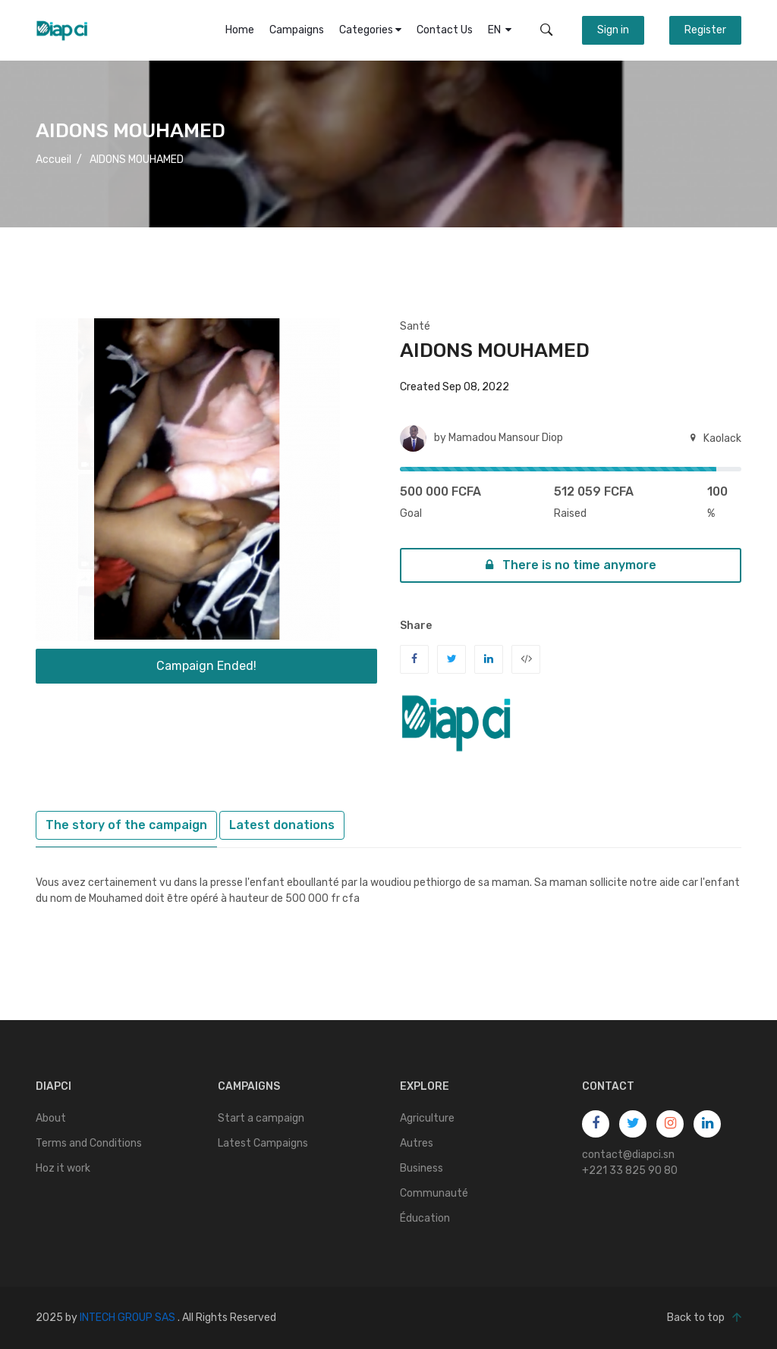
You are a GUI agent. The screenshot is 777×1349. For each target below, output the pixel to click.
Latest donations (282, 825)
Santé (415, 326)
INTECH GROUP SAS (127, 1317)
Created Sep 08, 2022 (454, 386)
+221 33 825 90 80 (630, 1170)
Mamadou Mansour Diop (505, 437)
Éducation (425, 1218)
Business (421, 1168)
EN (499, 29)
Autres (416, 1143)
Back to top (704, 1318)
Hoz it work (63, 1168)
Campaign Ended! (206, 666)
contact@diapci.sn (628, 1154)
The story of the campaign (126, 825)
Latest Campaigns (263, 1143)
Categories (370, 29)
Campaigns (296, 29)
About (51, 1118)
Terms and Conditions (89, 1143)
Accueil (53, 159)
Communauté (434, 1193)
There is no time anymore (571, 565)
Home (239, 29)
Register (705, 29)
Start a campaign (261, 1118)
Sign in (613, 29)
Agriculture (427, 1118)
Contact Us (445, 29)
